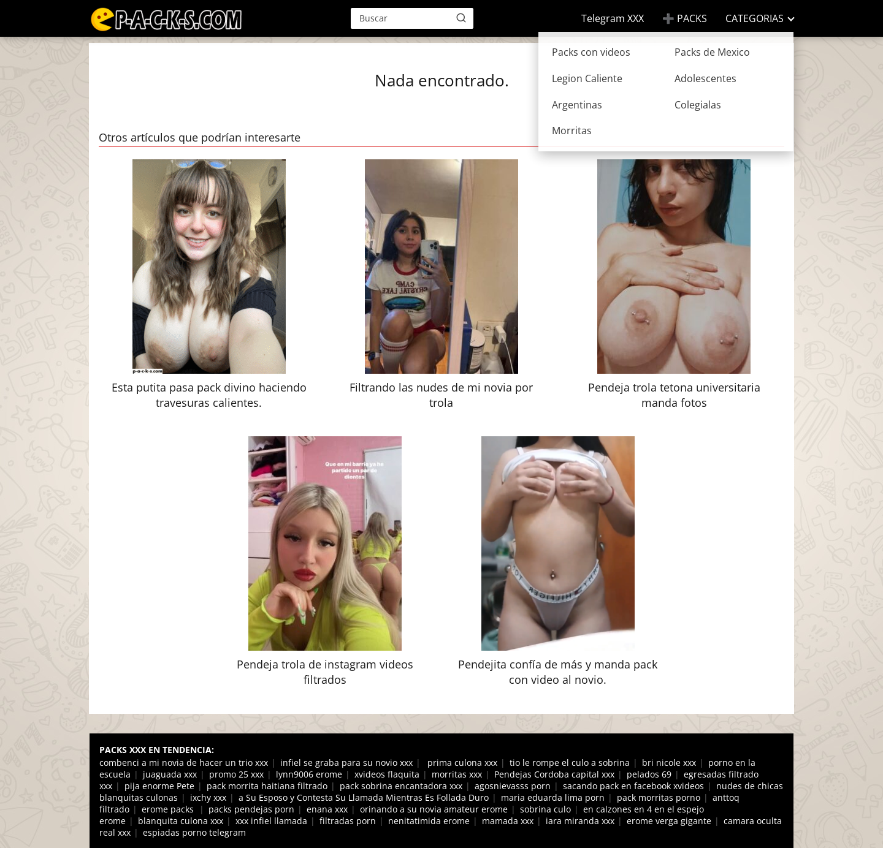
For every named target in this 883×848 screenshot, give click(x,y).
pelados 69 (649, 774)
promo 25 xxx (236, 774)
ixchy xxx (208, 797)
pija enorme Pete (159, 786)
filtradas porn (347, 821)
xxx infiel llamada (271, 821)
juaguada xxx (170, 774)
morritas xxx (457, 774)
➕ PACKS (684, 18)
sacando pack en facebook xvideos (633, 786)
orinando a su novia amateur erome (434, 809)
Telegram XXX (612, 18)
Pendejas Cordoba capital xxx (554, 774)
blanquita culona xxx (180, 821)
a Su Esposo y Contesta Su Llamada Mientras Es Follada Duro (364, 797)
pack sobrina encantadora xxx (401, 786)
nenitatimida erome (429, 821)
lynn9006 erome (309, 774)
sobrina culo (545, 809)
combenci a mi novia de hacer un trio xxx (183, 762)
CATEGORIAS (754, 18)
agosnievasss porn (513, 786)
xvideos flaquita (386, 774)
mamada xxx (507, 821)
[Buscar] (461, 18)
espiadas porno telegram (194, 832)
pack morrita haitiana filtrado (267, 786)
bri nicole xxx (669, 762)
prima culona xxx (461, 762)
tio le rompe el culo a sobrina (570, 762)
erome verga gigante (669, 821)
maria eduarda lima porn (553, 797)
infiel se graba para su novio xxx (346, 762)
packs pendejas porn (251, 809)
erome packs (169, 809)
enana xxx (327, 809)
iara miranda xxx (580, 821)
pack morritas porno (658, 797)
